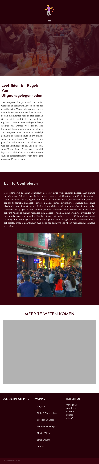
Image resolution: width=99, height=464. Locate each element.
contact (40, 446)
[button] (49, 21)
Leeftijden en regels (47, 426)
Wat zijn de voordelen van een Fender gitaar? (71, 411)
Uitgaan (41, 406)
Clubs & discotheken (47, 413)
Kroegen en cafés (45, 420)
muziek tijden (43, 433)
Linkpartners (43, 440)
